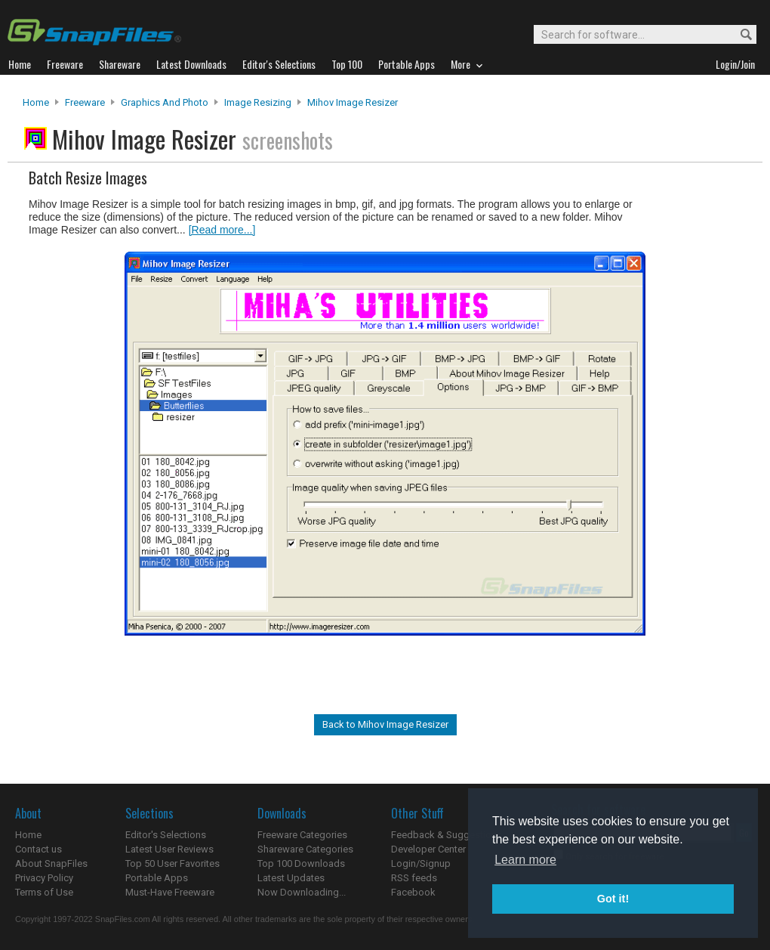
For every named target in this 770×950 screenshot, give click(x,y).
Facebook (413, 892)
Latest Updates (291, 877)
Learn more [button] (525, 859)
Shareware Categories (305, 849)
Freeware (85, 102)
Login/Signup (421, 863)
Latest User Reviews (169, 849)
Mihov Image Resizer (352, 102)
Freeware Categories (302, 834)
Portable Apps (156, 877)
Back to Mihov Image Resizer (385, 724)
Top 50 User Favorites (172, 863)
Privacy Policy (44, 877)
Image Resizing (257, 102)
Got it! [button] (613, 899)
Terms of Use (44, 892)
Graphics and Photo (164, 102)
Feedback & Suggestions (446, 834)
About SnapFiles (51, 863)
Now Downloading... (301, 892)
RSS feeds (414, 877)
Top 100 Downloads (301, 863)
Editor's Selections (165, 834)
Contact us (38, 849)
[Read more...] (222, 230)
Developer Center (428, 849)
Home (36, 102)
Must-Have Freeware (169, 892)
